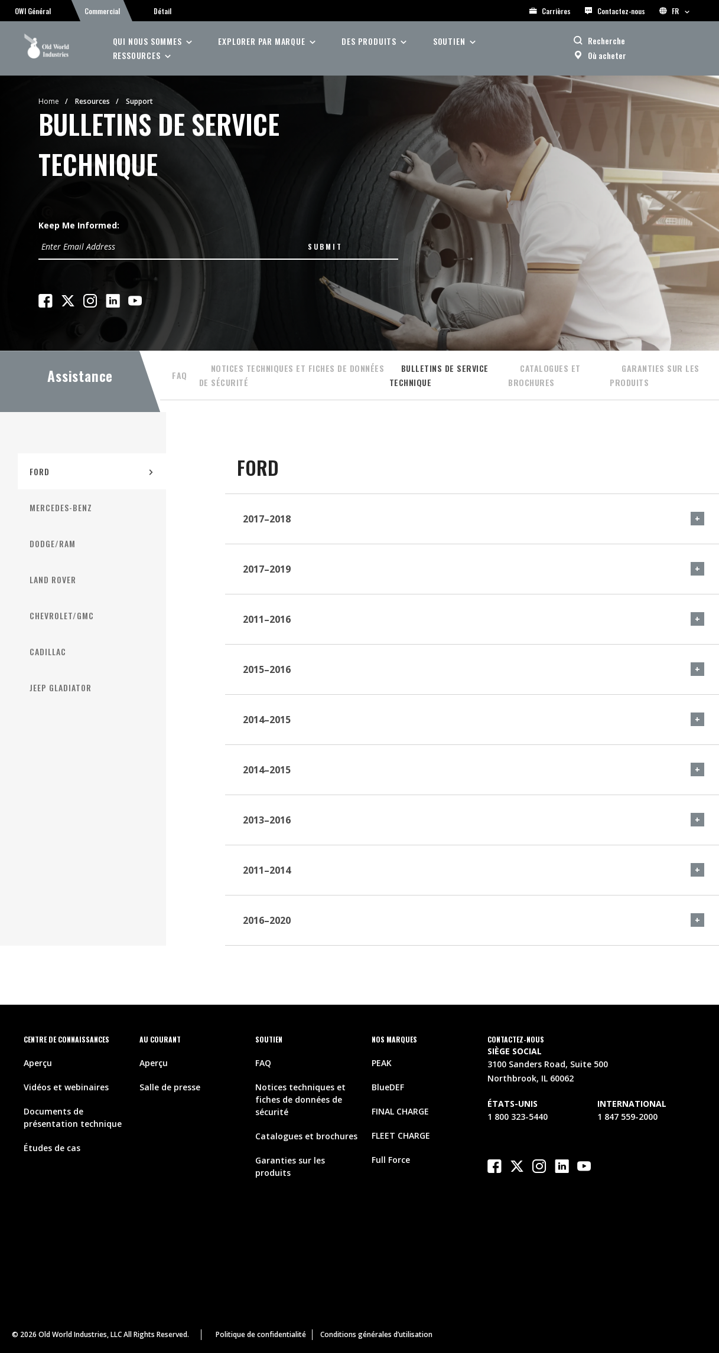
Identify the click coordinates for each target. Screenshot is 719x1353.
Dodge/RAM (53, 543)
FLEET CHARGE (401, 1135)
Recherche (606, 40)
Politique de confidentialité (261, 1334)
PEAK (382, 1062)
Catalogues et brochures (544, 375)
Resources (92, 101)
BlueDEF (388, 1087)
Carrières (550, 11)
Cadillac (48, 651)
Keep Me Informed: (78, 225)
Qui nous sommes (147, 41)
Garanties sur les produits (655, 375)
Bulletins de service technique (439, 375)
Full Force (391, 1159)
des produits (368, 41)
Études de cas (52, 1147)
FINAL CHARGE (400, 1111)
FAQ (179, 375)
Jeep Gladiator (61, 687)
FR (674, 11)
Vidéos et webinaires (66, 1087)
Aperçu (38, 1062)
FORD (40, 471)
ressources (137, 55)
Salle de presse (169, 1087)
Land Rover (53, 579)
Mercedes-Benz (61, 507)
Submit (325, 246)
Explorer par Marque (261, 41)
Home (48, 101)
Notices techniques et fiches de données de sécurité (292, 375)
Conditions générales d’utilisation (376, 1334)
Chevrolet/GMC (62, 615)
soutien (449, 41)
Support (139, 101)
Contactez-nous (615, 11)
